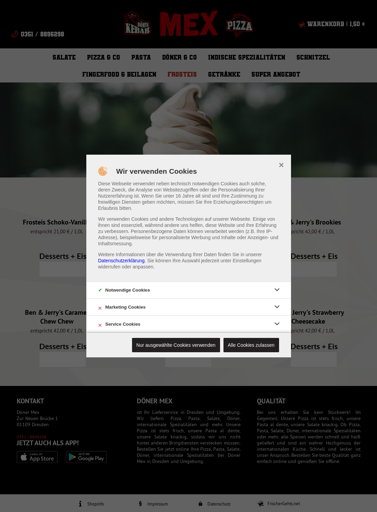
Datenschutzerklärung (121, 260)
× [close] (281, 164)
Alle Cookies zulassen (251, 345)
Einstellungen (247, 260)
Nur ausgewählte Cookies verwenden (176, 345)
